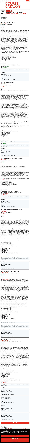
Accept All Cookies (15, 441)
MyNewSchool (10, 428)
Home (15, 422)
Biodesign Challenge (5, 279)
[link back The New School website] (6, 1)
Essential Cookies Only (15, 438)
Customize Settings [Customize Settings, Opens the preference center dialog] (15, 435)
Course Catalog (12, 4)
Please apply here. (6, 179)
